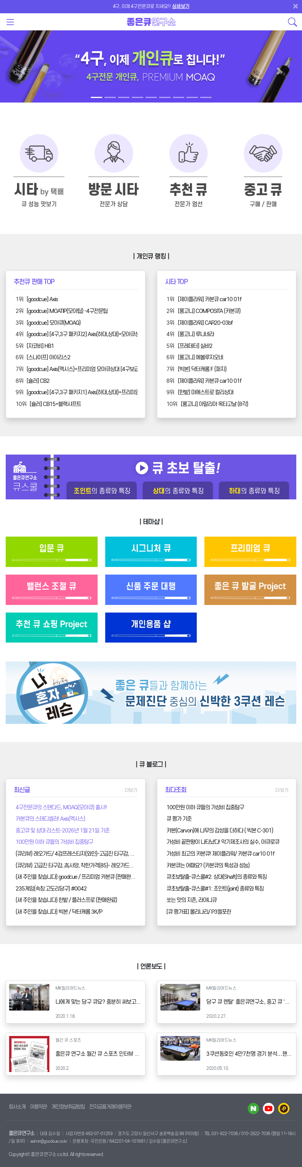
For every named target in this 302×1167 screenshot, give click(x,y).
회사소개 (17, 1107)
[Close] (297, 5)
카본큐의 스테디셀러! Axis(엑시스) (50, 818)
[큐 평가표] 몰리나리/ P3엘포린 (198, 911)
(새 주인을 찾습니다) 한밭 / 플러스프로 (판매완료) (66, 900)
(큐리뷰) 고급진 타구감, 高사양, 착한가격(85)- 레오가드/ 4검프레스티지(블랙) (95, 865)
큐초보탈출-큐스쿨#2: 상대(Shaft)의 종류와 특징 (216, 876)
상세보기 (180, 6)
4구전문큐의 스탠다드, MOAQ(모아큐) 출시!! (61, 807)
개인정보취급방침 (68, 1107)
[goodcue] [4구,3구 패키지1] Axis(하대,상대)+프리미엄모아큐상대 (94, 392)
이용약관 (38, 1107)
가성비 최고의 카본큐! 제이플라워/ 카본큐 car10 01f (220, 853)
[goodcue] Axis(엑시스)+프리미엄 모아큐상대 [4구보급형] (86, 369)
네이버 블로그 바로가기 (253, 1108)
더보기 (131, 790)
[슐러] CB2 (38, 380)
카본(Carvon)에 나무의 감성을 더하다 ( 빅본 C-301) (219, 830)
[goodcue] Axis (42, 299)
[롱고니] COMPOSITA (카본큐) (209, 311)
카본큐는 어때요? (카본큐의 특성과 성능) (208, 865)
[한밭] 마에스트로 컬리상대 (205, 392)
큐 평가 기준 (178, 818)
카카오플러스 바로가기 (283, 1108)
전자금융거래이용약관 (110, 1107)
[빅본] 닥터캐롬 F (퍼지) (202, 369)
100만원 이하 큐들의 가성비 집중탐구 (54, 842)
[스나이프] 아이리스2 (48, 357)
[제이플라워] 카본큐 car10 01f (209, 299)
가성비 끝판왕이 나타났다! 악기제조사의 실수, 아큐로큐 (222, 842)
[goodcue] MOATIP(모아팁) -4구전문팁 (67, 311)
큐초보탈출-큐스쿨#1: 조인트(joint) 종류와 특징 (215, 888)
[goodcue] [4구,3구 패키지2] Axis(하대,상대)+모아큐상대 (85, 334)
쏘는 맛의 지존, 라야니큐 (191, 900)
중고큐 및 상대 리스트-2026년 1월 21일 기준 (62, 830)
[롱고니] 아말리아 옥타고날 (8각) (214, 404)
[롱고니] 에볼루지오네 (200, 357)
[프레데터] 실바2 (195, 346)
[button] (22, 71)
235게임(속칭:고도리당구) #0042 (51, 888)
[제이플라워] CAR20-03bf (205, 322)
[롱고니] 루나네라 (196, 334)
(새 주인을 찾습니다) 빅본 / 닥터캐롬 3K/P (59, 911)
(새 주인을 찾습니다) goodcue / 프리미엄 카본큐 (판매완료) (76, 876)
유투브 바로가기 (268, 1108)
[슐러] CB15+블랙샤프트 (55, 404)
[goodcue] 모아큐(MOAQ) (54, 322)
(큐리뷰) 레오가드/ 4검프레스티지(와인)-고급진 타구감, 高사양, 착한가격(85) (95, 853)
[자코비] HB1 (40, 346)
